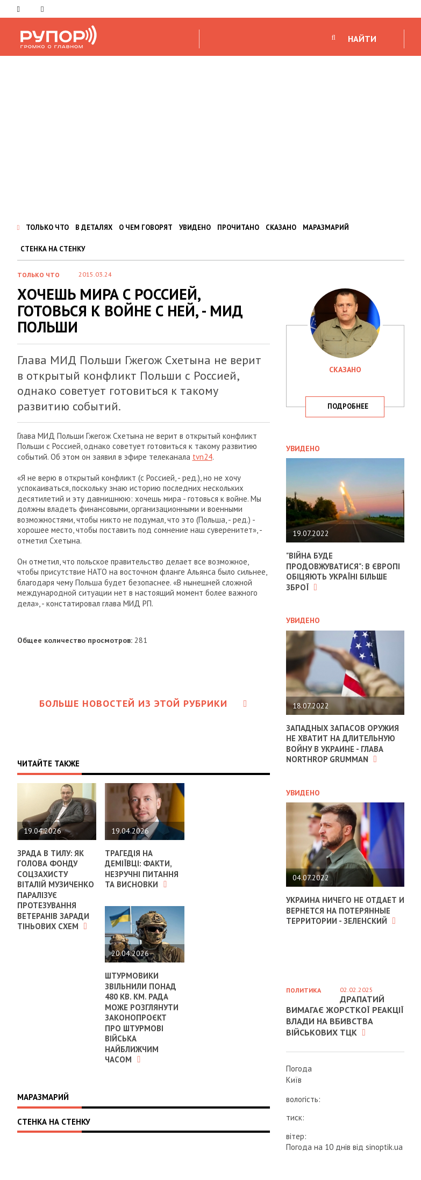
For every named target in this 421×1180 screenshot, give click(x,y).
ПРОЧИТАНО (238, 227)
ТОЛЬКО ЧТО (47, 227)
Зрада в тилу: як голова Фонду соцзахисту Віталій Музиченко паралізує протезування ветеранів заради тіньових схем (56, 890)
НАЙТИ (362, 38)
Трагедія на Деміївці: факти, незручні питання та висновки (142, 869)
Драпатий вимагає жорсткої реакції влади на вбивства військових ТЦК (345, 1016)
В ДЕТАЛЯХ (93, 227)
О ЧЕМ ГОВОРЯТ (146, 227)
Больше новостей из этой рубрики (143, 703)
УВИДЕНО (195, 227)
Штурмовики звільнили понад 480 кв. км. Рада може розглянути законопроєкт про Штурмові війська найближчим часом (142, 1018)
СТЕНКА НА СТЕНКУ (52, 249)
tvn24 (202, 457)
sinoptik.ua (384, 1147)
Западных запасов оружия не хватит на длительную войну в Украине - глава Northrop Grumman (343, 744)
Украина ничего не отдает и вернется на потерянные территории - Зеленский (342, 910)
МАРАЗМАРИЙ (326, 227)
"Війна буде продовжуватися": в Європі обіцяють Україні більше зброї (343, 571)
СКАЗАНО (281, 227)
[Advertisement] (210, 136)
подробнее (347, 406)
